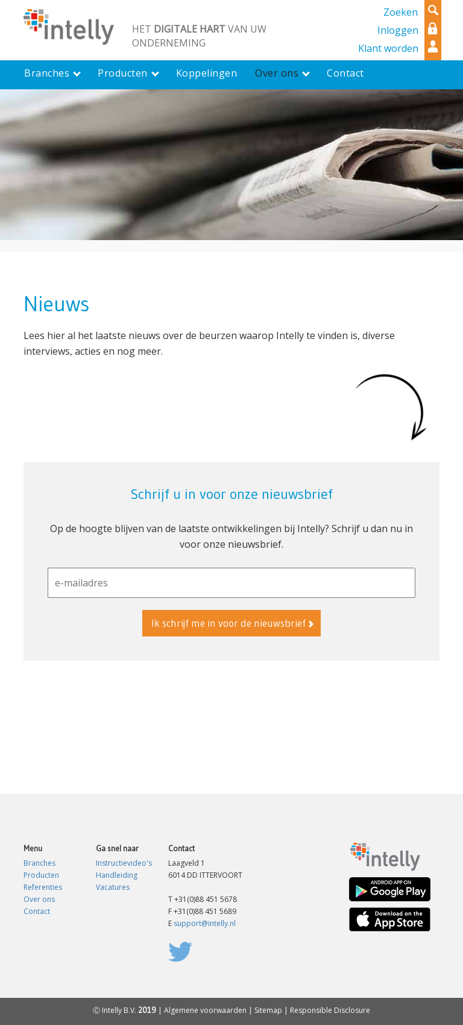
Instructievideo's (124, 863)
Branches (39, 863)
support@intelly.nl (205, 923)
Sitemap (268, 1010)
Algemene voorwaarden (205, 1010)
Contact (37, 911)
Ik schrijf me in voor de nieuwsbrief (228, 623)
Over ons (39, 899)
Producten (41, 875)
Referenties (43, 887)
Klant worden (388, 48)
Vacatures (113, 887)
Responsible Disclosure (330, 1010)
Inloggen (397, 30)
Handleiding (116, 875)
